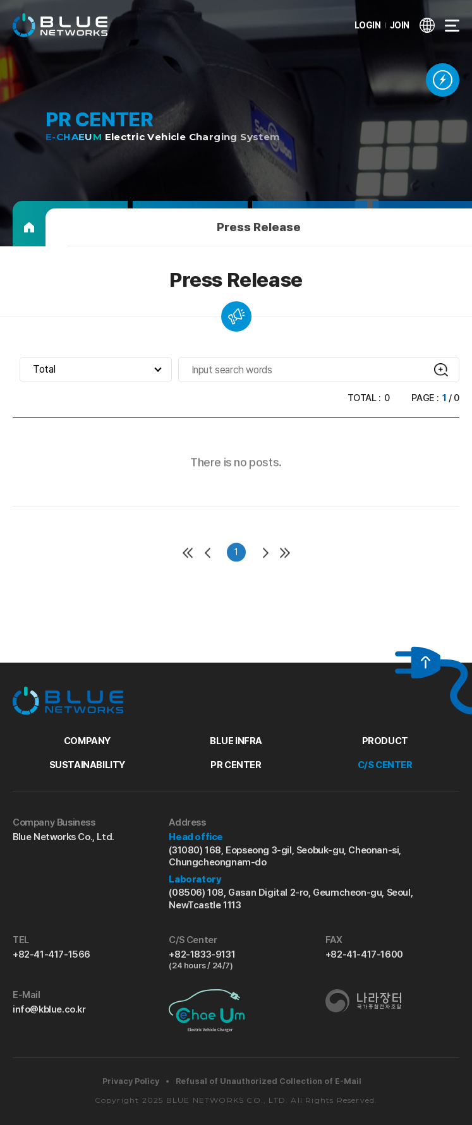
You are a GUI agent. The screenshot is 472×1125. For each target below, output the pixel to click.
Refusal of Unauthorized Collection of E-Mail (268, 1081)
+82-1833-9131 (236, 960)
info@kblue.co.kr (49, 1009)
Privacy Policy (130, 1081)
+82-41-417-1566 (51, 954)
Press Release (259, 227)
